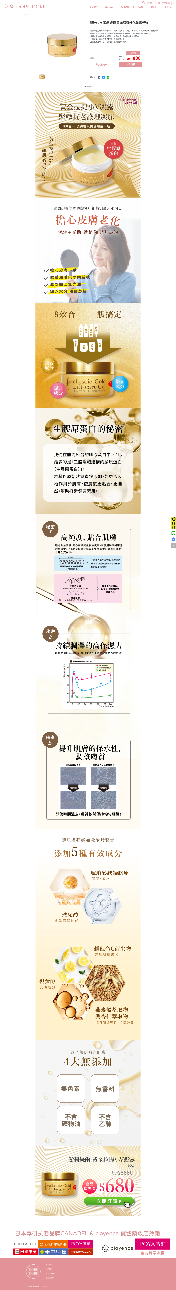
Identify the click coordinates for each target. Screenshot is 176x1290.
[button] (92, 6)
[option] (62, 45)
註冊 (157, 3)
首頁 (25, 15)
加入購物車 (101, 64)
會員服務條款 (50, 1273)
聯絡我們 (49, 1269)
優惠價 (133, 53)
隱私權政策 (50, 1278)
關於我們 (49, 1264)
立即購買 (130, 64)
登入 (149, 3)
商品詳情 (88, 87)
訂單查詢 (166, 3)
